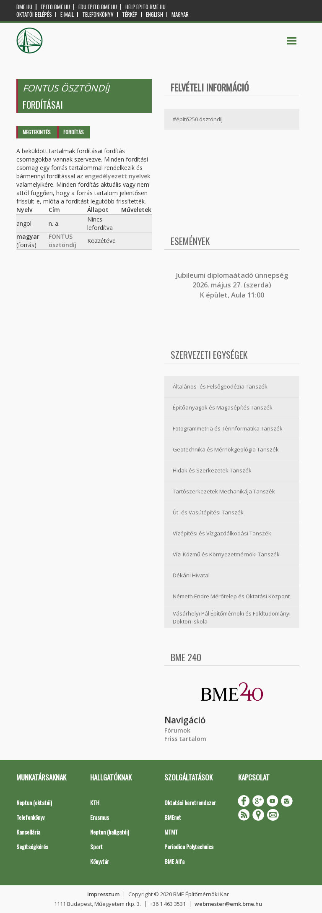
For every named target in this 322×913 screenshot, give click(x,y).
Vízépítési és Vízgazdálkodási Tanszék (222, 533)
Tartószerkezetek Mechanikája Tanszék (224, 491)
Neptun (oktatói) (34, 802)
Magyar (180, 14)
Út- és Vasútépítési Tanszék (208, 512)
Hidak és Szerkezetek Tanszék (212, 470)
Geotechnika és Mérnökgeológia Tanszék (226, 449)
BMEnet (172, 817)
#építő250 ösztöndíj (198, 119)
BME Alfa (174, 861)
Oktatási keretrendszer (190, 802)
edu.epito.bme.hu (97, 7)
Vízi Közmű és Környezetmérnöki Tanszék (226, 554)
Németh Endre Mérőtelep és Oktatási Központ (231, 596)
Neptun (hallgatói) (109, 831)
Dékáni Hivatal (191, 575)
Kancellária (28, 831)
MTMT (171, 831)
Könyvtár (99, 861)
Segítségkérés (32, 846)
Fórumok (177, 730)
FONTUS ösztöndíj (62, 240)
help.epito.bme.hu (145, 7)
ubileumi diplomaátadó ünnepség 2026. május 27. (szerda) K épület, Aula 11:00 (233, 285)
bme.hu (24, 7)
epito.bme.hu (55, 7)
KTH (94, 802)
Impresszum (103, 894)
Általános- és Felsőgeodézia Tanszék (220, 386)
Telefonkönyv (98, 14)
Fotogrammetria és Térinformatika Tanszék (228, 428)
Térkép (130, 14)
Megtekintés (37, 132)
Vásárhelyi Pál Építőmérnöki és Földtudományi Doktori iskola (232, 617)
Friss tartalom (185, 739)
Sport (96, 846)
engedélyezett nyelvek (118, 176)
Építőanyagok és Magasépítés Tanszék (223, 407)
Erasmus (99, 817)
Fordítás (73, 132)
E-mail (67, 14)
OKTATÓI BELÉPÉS (34, 14)
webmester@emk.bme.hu (228, 904)
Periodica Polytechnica (188, 846)
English (154, 14)
